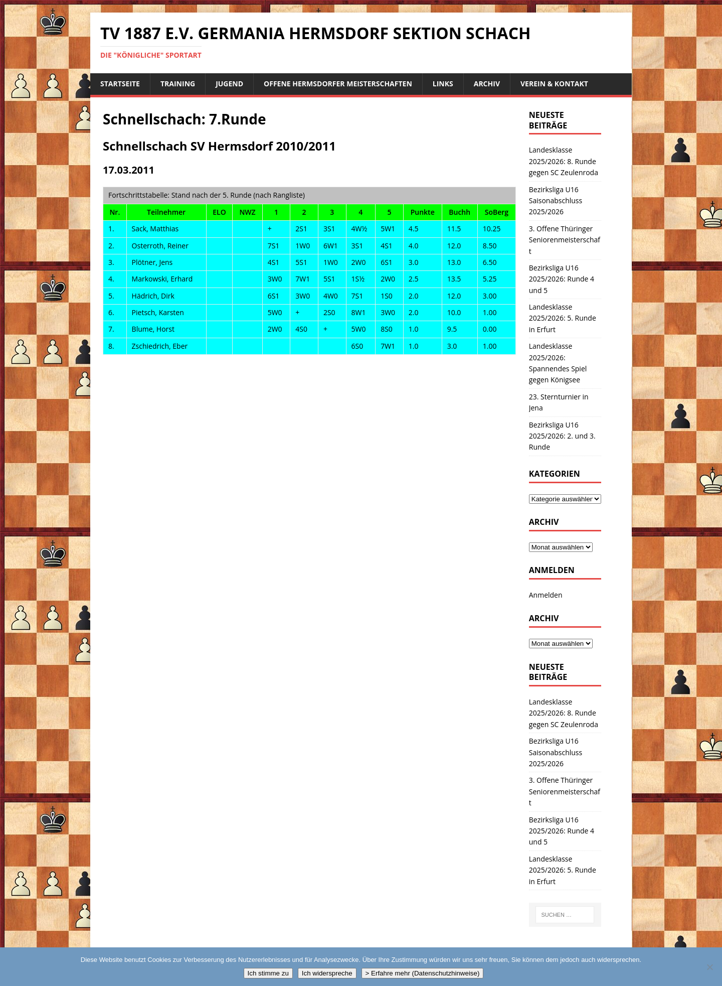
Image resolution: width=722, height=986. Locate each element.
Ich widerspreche (327, 973)
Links (443, 83)
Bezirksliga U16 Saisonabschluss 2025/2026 (555, 201)
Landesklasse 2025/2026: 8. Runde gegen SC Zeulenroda (563, 161)
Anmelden (546, 595)
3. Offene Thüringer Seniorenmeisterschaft (564, 240)
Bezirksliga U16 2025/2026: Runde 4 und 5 (561, 279)
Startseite (120, 83)
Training (177, 83)
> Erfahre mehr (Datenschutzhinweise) (423, 973)
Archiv (487, 83)
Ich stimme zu (268, 973)
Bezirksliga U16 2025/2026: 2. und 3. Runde (562, 436)
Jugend (229, 83)
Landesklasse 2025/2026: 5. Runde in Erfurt (562, 318)
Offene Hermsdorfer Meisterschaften (338, 83)
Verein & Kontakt (554, 83)
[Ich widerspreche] (709, 967)
